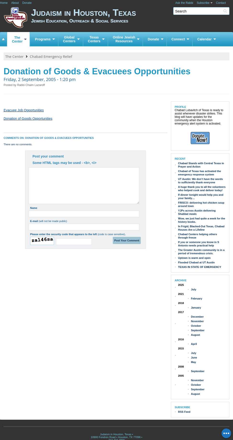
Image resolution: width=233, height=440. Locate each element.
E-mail (48, 221)
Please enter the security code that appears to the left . (78, 234)
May (193, 362)
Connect (178, 39)
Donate (27, 3)
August (195, 334)
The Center (14, 56)
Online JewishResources (124, 39)
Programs (42, 39)
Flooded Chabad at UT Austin (196, 262)
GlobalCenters (69, 39)
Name (33, 207)
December (197, 316)
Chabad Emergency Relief (51, 56)
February (196, 298)
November (197, 321)
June (194, 357)
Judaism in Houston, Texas (132, 18)
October (196, 325)
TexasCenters (94, 39)
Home (4, 3)
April (194, 343)
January (196, 307)
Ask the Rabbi (184, 3)
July (193, 289)
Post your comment (48, 156)
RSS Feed (184, 411)
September (198, 330)
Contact (221, 3)
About (15, 3)
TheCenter (17, 39)
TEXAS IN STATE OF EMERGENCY (199, 267)
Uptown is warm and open (194, 257)
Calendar (204, 39)
